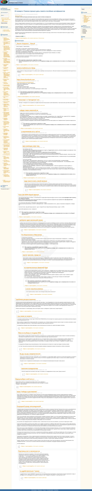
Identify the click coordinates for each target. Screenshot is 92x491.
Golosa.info (13, 1)
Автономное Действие (86, 21)
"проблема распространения (25, 299)
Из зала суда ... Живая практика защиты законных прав (7, 88)
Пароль (2, 15)
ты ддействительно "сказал (29, 471)
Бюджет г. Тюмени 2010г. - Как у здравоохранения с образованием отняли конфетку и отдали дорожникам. (7, 75)
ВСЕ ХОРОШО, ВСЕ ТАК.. (31, 146)
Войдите (17, 38)
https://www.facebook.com (26, 79)
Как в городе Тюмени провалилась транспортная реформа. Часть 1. (7, 93)
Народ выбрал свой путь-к (24, 379)
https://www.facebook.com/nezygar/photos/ (25, 82)
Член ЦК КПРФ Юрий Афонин (28, 194)
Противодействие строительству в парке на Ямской (7, 145)
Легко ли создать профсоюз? (7, 102)
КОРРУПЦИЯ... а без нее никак (6, 99)
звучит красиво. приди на (32, 255)
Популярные (39, 4)
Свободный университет (86, 19)
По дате (45, 4)
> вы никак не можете (24, 316)
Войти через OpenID (5, 18)
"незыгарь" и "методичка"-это (28, 100)
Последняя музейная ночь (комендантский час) (6, 130)
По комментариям (53, 4)
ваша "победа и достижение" (27, 391)
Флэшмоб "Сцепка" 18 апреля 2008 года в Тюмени (7, 164)
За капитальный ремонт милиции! (7, 85)
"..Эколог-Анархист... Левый (25, 43)
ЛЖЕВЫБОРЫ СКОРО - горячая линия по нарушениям (6, 105)
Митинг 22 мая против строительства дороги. (6, 109)
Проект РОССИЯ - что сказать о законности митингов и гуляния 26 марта (7, 141)
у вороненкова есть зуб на (30, 131)
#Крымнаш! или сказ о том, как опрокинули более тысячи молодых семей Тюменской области (7, 48)
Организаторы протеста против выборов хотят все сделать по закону (6, 123)
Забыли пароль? (5, 21)
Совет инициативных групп (87, 16)
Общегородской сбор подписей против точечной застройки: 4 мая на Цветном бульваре (7, 114)
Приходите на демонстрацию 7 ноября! (6, 137)
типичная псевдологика (29, 368)
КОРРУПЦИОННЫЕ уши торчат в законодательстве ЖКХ (7, 43)
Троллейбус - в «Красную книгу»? (7, 161)
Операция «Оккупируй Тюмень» (6, 119)
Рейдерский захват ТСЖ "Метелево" (6, 149)
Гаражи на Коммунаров (6, 83)
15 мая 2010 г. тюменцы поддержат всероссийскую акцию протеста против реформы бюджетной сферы (7, 54)
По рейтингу (61, 4)
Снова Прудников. (7, 154)
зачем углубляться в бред (26, 68)
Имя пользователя (4, 12)
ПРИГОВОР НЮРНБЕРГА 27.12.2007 (6, 134)
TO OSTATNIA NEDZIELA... (6, 68)
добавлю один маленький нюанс (31, 220)
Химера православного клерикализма (6, 168)
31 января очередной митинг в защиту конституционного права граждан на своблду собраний (7, 60)
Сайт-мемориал (31, 4)
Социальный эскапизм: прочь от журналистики (7, 175)
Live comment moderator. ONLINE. (6, 65)
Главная (16, 8)
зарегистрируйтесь (23, 38)
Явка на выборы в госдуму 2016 (29, 333)
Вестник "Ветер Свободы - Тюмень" (6, 80)
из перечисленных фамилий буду (36, 267)
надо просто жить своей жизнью (35, 181)
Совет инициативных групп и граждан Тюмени (6, 157)
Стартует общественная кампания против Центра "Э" (7, 39)
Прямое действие (18, 15)
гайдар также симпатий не (29, 110)
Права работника (87, 20)
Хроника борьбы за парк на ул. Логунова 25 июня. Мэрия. (7, 171)
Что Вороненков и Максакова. (31, 235)
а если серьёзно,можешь (34, 289)
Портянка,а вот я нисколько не (29, 451)
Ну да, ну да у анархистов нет (30, 354)
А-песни (85, 17)
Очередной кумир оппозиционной (29, 406)
